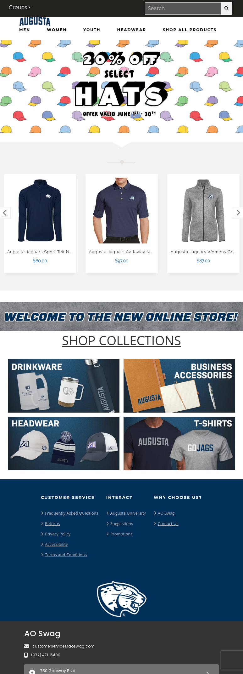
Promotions (121, 534)
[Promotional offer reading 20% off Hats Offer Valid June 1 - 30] (121, 86)
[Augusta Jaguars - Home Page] (35, 23)
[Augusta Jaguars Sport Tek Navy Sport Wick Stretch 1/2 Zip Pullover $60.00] (40, 210)
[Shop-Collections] (121, 340)
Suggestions (121, 523)
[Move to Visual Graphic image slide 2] (118, 123)
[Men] (24, 30)
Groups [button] (18, 7)
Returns (52, 523)
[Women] (57, 30)
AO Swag (166, 513)
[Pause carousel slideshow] (139, 123)
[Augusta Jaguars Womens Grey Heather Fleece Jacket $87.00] (203, 210)
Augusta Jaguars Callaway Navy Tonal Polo (135, 251)
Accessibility (56, 544)
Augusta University (128, 513)
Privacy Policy (57, 534)
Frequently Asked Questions (71, 513)
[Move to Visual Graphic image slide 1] (106, 123)
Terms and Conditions (66, 554)
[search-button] (226, 8)
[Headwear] (131, 30)
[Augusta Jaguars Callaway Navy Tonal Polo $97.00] (122, 210)
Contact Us (168, 523)
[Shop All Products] (190, 30)
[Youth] (91, 30)
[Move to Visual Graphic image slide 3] (130, 123)
